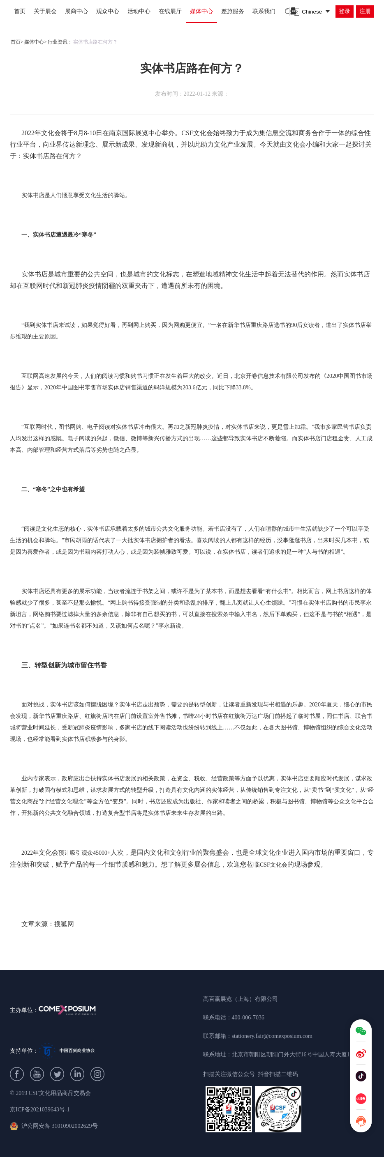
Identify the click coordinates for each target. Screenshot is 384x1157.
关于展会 (45, 11)
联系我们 (263, 11)
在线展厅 (170, 11)
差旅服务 (232, 11)
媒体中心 (201, 11)
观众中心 (107, 11)
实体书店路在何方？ (95, 42)
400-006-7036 (248, 1017)
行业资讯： (60, 42)
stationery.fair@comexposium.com (272, 1036)
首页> (17, 42)
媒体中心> (35, 42)
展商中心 (76, 11)
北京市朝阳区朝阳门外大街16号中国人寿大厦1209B (297, 1054)
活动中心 (138, 11)
